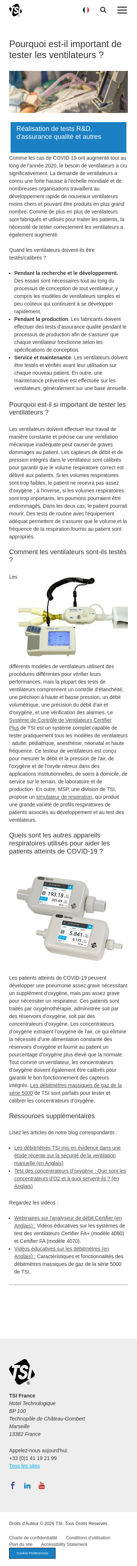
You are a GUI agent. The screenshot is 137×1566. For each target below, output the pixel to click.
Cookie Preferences (32, 1553)
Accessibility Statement (64, 1544)
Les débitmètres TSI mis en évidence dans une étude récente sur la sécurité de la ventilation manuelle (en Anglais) (67, 1155)
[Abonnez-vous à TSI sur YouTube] (42, 1485)
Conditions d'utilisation (88, 1537)
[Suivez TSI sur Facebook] (12, 1485)
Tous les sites (24, 1466)
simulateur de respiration (64, 797)
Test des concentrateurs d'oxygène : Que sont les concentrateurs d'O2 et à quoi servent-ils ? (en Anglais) (70, 1178)
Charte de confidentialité (33, 1537)
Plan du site (21, 1544)
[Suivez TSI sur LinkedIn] (27, 1485)
